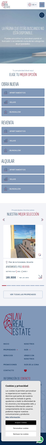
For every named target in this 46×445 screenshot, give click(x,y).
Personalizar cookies (21, 428)
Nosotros (29, 344)
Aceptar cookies (21, 422)
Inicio (6, 344)
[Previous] (4, 219)
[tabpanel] (23, 253)
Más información (13, 417)
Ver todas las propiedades (23, 294)
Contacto (8, 370)
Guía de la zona (31, 364)
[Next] (42, 219)
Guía (26, 349)
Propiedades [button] (9, 349)
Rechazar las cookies (20, 434)
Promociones (10, 364)
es (31, 4)
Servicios (8, 355)
